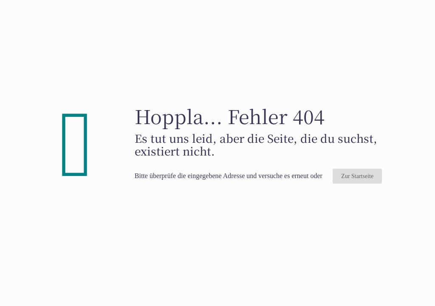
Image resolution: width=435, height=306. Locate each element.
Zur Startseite (357, 176)
